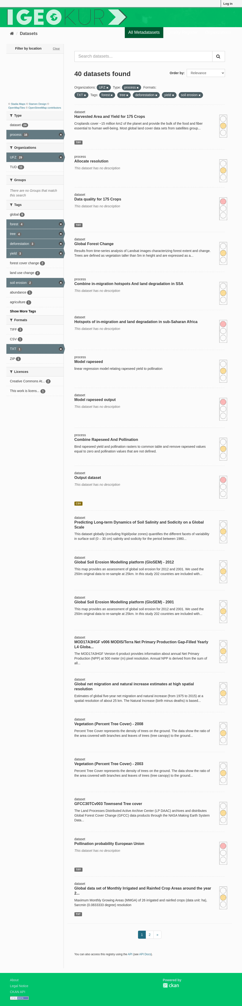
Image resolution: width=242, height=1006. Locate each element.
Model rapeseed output (95, 400)
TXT (78, 914)
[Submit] (218, 56)
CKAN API (17, 992)
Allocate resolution (91, 161)
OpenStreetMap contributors (44, 107)
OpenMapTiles (16, 107)
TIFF (78, 142)
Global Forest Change (94, 244)
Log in (228, 3)
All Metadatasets (144, 32)
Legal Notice (19, 986)
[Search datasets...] (143, 56)
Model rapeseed (88, 362)
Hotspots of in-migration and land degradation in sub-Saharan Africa (136, 322)
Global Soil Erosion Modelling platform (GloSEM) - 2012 (124, 562)
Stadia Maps (18, 103)
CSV (78, 503)
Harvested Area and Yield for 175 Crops (109, 117)
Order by (176, 73)
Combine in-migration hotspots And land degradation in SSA (129, 284)
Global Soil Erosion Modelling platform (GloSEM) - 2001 (124, 602)
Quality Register (182, 32)
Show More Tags (23, 311)
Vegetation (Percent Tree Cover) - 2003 (108, 764)
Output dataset (87, 478)
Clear (56, 48)
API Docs (145, 954)
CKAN (171, 985)
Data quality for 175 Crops (97, 199)
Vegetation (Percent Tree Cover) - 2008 (108, 724)
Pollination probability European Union (109, 844)
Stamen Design (38, 103)
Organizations (218, 32)
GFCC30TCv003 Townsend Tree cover (108, 804)
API (130, 954)
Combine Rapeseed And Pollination (106, 440)
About (14, 980)
